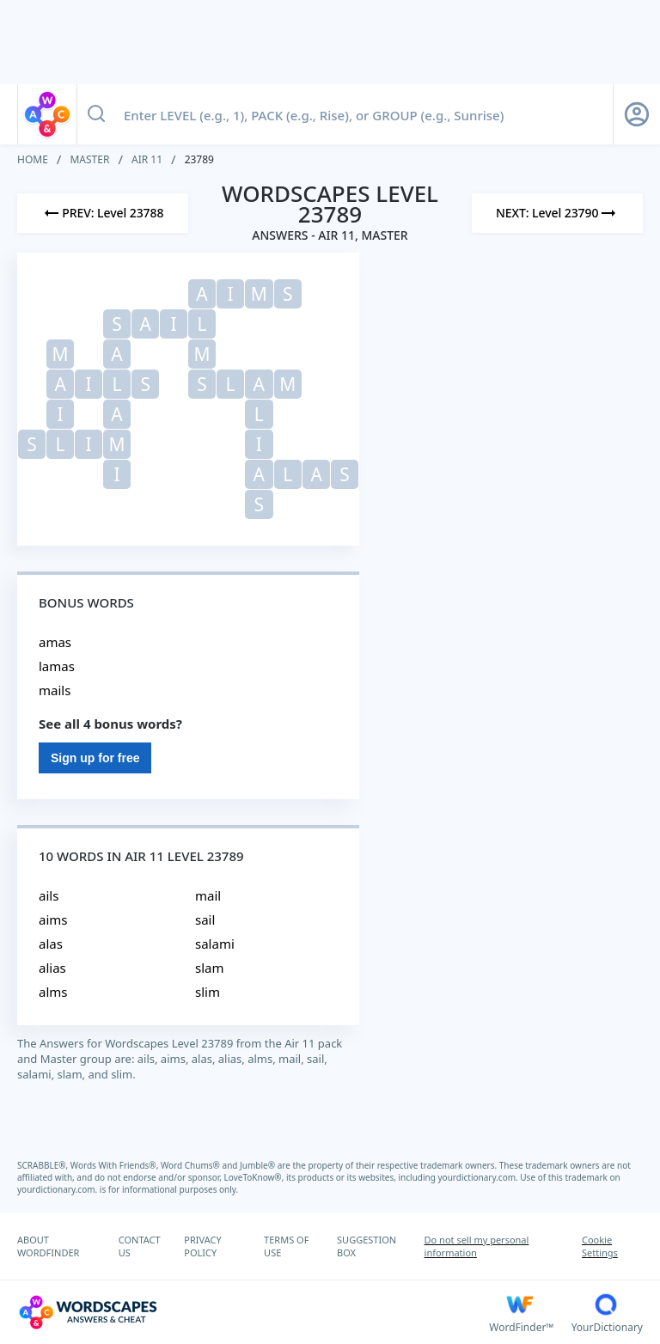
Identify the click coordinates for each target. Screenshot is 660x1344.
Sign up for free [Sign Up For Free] (95, 758)
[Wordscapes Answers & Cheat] (253, 1312)
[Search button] (96, 114)
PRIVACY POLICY (202, 1246)
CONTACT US (140, 1246)
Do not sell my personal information (477, 1246)
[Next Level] (557, 213)
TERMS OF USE (286, 1246)
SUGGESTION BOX (366, 1246)
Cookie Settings (600, 1246)
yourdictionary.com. (479, 1177)
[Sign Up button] (636, 114)
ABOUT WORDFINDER (48, 1246)
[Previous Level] (102, 213)
